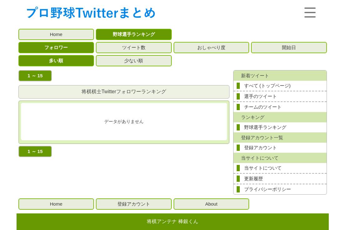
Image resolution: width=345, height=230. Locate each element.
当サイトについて (263, 168)
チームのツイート (263, 107)
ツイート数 (133, 47)
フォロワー (56, 47)
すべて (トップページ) (267, 85)
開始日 (289, 47)
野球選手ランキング (134, 34)
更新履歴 (253, 178)
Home (56, 34)
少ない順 (133, 60)
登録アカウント (260, 147)
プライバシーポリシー (267, 189)
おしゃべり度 (211, 47)
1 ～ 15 (34, 75)
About (211, 204)
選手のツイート (260, 96)
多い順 (56, 60)
